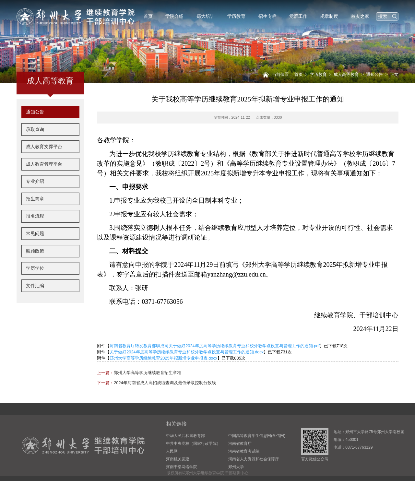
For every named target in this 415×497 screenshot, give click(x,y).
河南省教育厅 (240, 462)
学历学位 (35, 287)
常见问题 (35, 252)
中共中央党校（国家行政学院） (193, 462)
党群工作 (298, 16)
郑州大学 (236, 485)
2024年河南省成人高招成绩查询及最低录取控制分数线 (156, 382)
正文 (394, 74)
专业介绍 (35, 200)
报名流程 (35, 234)
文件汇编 (35, 304)
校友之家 (360, 16)
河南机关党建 (177, 477)
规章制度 (329, 16)
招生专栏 (267, 16)
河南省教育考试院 (243, 469)
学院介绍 (174, 16)
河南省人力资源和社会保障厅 (253, 477)
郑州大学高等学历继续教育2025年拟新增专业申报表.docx (163, 358)
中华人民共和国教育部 (185, 454)
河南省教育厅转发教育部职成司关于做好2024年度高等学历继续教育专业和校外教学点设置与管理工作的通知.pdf (215, 345)
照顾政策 (35, 269)
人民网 (172, 469)
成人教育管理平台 (44, 182)
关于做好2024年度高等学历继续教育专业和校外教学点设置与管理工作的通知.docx (187, 351)
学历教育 (236, 16)
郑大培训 (205, 16)
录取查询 (35, 147)
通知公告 (374, 74)
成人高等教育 (346, 74)
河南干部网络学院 (181, 485)
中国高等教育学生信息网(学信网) (256, 454)
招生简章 (35, 217)
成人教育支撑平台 (44, 165)
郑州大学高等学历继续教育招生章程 (139, 372)
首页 (148, 16)
